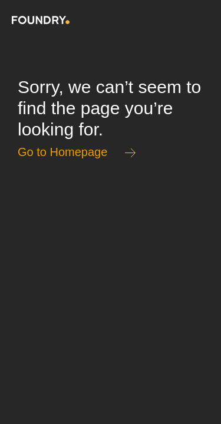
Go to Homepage (62, 151)
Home (41, 20)
